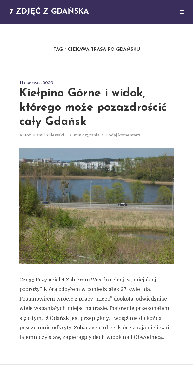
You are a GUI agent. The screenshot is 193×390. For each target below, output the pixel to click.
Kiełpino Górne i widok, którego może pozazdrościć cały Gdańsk (93, 108)
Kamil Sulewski (48, 135)
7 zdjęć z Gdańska (49, 12)
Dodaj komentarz (123, 135)
